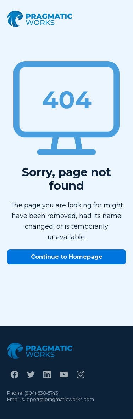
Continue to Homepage (66, 256)
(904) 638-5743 (41, 393)
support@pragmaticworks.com (58, 399)
